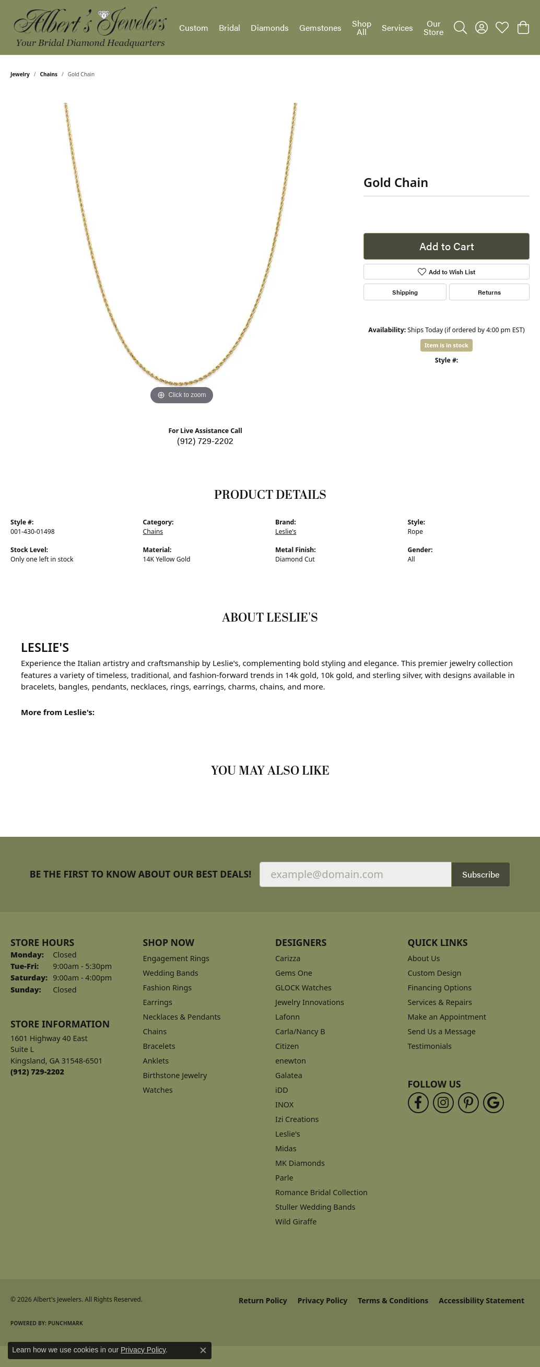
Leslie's (285, 531)
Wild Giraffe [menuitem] (295, 1221)
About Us (424, 958)
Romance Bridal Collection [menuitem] (321, 1192)
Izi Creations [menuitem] (297, 1119)
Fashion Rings (167, 987)
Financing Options (440, 987)
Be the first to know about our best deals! (141, 874)
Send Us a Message (442, 1031)
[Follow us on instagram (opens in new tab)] (443, 1102)
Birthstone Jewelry (175, 1075)
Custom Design (435, 973)
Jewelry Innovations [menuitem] (309, 1002)
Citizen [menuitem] (287, 1046)
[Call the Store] (37, 1072)
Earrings (157, 1002)
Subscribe (480, 874)
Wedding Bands (170, 973)
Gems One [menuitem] (293, 973)
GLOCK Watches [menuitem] (303, 987)
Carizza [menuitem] (287, 958)
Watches (158, 1090)
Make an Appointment (447, 1017)
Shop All (361, 27)
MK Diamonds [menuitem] (300, 1163)
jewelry (20, 74)
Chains (48, 74)
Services (397, 27)
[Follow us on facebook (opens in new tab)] (418, 1102)
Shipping (405, 292)
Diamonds (270, 27)
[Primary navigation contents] (311, 27)
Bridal (229, 27)
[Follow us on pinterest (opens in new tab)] (468, 1102)
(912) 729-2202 (205, 441)
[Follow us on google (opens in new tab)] (493, 1102)
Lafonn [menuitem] (287, 1017)
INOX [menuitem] (284, 1104)
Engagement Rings (176, 958)
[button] (460, 27)
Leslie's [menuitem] (287, 1134)
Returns (489, 292)
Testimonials (430, 1046)
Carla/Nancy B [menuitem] (300, 1031)
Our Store (433, 27)
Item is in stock (446, 345)
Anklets (156, 1061)
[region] (181, 250)
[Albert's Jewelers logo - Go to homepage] (89, 27)
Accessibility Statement (481, 1300)
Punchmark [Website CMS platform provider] (65, 1323)
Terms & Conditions (393, 1300)
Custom (193, 27)
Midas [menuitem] (286, 1148)
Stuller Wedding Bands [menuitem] (315, 1207)
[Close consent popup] (203, 1350)
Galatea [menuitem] (288, 1075)
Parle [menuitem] (284, 1178)
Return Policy (263, 1300)
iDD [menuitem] (281, 1090)
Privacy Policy (322, 1300)
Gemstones (320, 27)
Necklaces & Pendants (182, 1017)
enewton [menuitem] (290, 1061)
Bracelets (159, 1046)
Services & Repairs (440, 1002)
